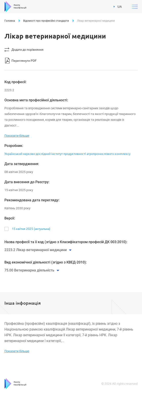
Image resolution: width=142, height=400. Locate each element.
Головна (9, 20)
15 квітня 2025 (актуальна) (31, 229)
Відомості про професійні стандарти (46, 20)
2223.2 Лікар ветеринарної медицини (35, 250)
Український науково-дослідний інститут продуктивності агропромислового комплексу (67, 154)
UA (118, 6)
